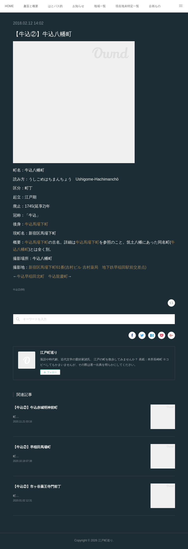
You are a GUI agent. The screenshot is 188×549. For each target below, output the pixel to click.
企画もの (155, 6)
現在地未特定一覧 (127, 6)
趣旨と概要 (31, 6)
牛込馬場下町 (36, 224)
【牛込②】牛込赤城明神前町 (35, 407)
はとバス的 (55, 6)
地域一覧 (100, 6)
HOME (9, 6)
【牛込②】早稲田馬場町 (32, 447)
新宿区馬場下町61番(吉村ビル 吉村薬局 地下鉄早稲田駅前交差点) (87, 267)
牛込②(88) (19, 289)
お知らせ (78, 6)
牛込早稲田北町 (30, 276)
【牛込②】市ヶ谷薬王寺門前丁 (37, 487)
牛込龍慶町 (58, 276)
